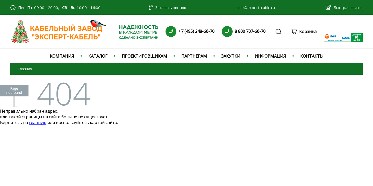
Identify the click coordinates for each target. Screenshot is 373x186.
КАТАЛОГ (97, 56)
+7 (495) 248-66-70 (196, 31)
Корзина (308, 31)
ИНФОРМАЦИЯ (270, 56)
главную (37, 122)
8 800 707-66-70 (250, 31)
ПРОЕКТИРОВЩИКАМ (144, 56)
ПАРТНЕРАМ (194, 56)
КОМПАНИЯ (62, 56)
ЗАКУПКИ (230, 56)
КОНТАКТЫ (312, 56)
